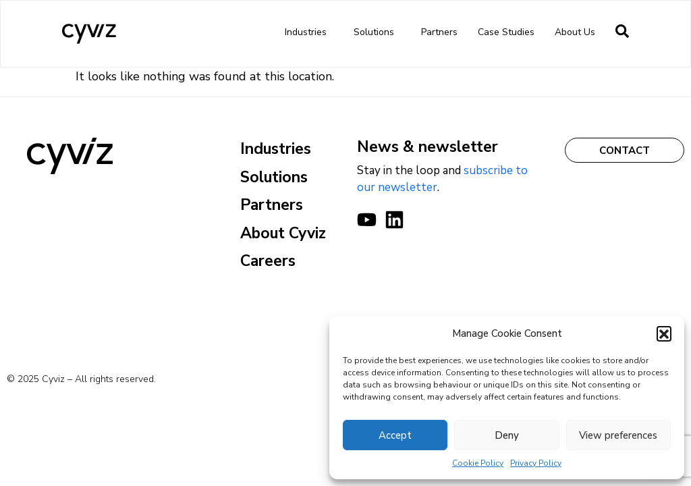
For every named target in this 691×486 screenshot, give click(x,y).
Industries (309, 32)
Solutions (377, 32)
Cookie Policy (477, 463)
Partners (439, 32)
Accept (395, 435)
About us (578, 32)
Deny (507, 435)
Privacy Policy (535, 463)
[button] (664, 333)
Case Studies (506, 32)
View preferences (618, 435)
